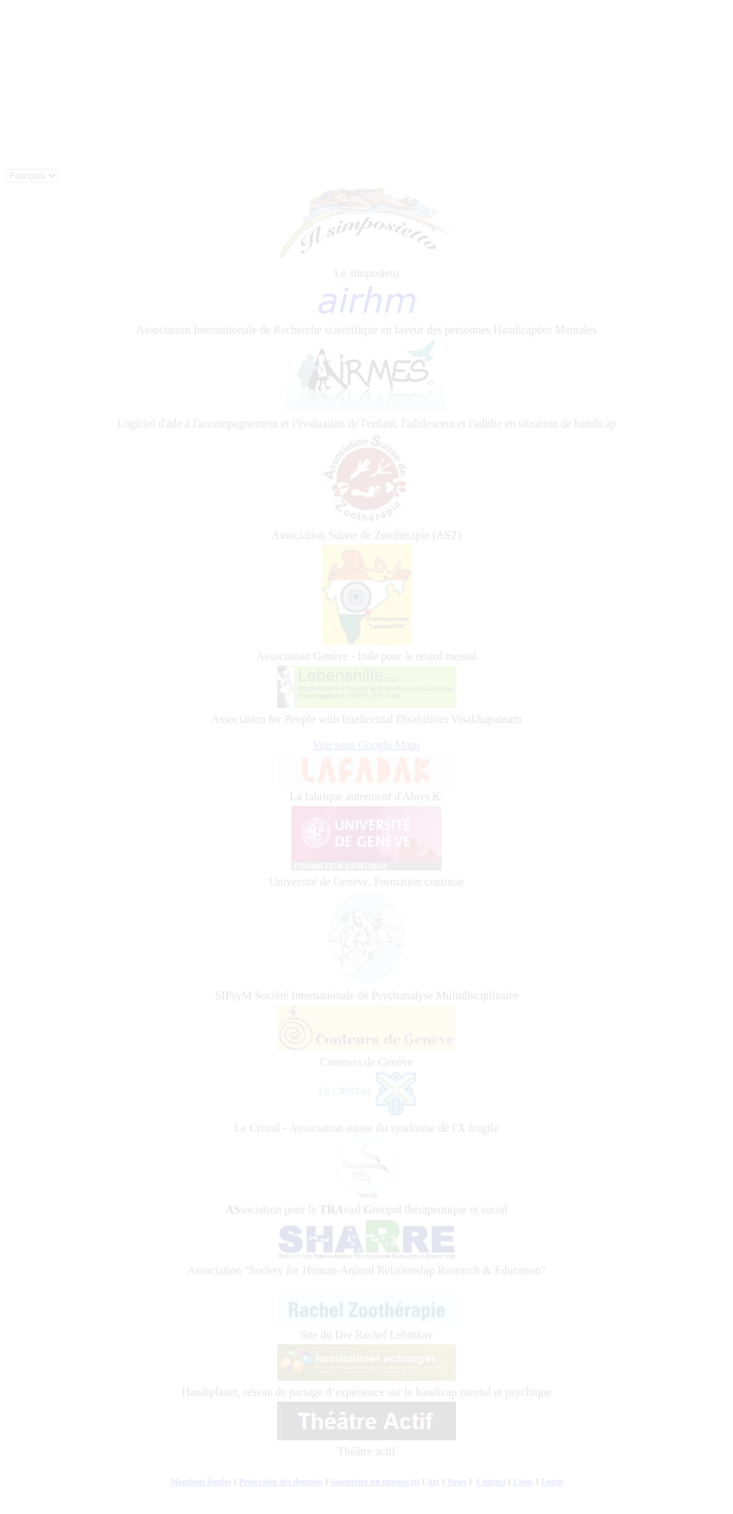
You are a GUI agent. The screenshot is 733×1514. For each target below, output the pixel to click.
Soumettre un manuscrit (375, 1482)
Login (552, 1482)
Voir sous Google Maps (366, 745)
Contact (491, 1482)
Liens (523, 1482)
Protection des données (281, 1482)
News (457, 1482)
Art (433, 1482)
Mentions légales (200, 1482)
